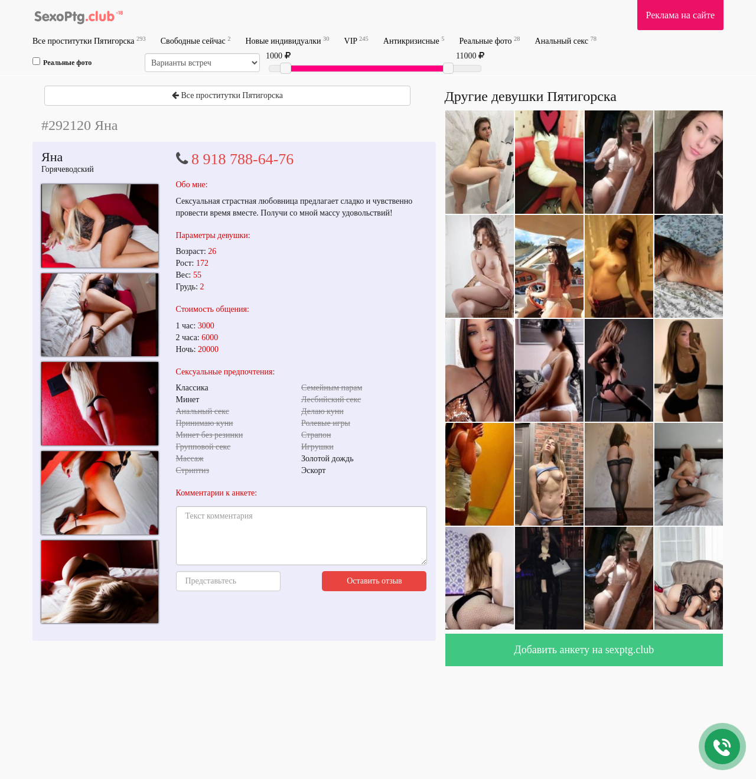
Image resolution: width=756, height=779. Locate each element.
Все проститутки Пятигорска (89, 40)
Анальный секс (566, 40)
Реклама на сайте (680, 15)
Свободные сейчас (196, 40)
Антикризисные (414, 40)
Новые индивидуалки (287, 40)
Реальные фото (489, 40)
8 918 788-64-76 (242, 159)
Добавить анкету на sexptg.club (584, 650)
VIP (356, 40)
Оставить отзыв (374, 580)
